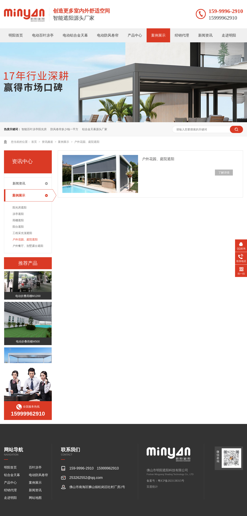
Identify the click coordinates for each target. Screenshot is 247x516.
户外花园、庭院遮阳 (86, 141)
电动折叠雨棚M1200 (28, 296)
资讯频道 (48, 141)
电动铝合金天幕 (75, 35)
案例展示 (158, 35)
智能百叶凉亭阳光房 (34, 129)
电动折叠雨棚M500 (28, 341)
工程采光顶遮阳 (22, 233)
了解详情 (223, 172)
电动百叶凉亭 (43, 35)
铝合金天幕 (12, 475)
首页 (34, 141)
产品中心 (135, 35)
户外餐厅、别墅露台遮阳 (28, 245)
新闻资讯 (205, 35)
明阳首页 (16, 35)
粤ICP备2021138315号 (171, 480)
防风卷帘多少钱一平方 (64, 129)
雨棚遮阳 (18, 220)
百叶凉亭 (35, 467)
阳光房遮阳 (19, 207)
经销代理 (182, 35)
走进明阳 (229, 35)
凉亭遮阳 (18, 213)
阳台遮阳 (18, 226)
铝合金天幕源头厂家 (94, 129)
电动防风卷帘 (108, 35)
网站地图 (35, 497)
